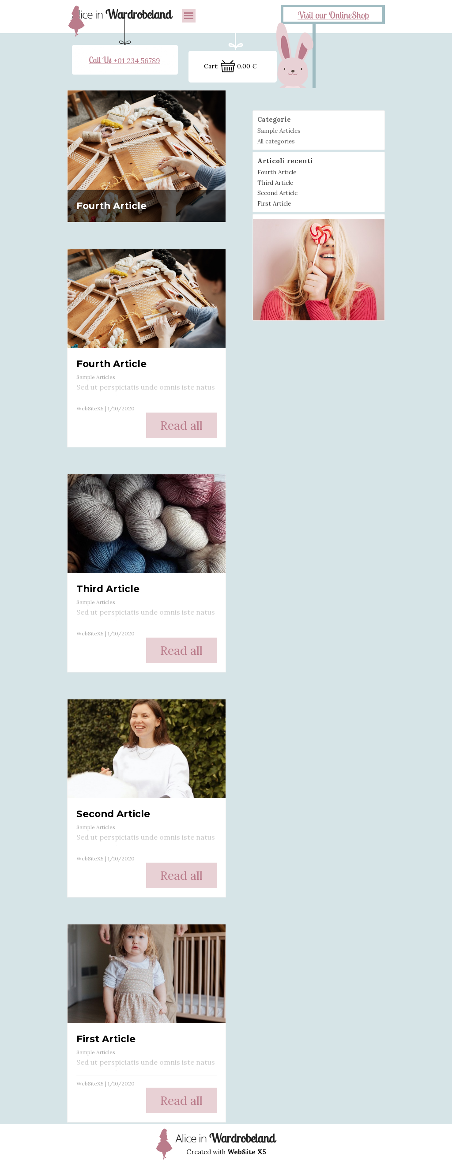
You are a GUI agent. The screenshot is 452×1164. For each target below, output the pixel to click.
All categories (276, 141)
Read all (181, 425)
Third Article (107, 588)
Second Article (113, 813)
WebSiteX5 (90, 408)
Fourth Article (111, 205)
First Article (106, 1038)
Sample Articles (95, 377)
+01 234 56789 (124, 60)
